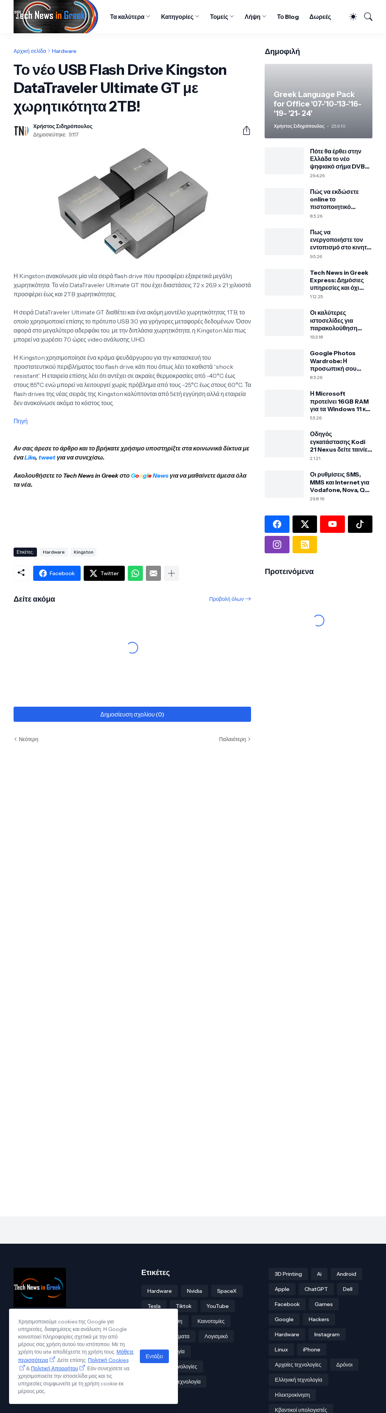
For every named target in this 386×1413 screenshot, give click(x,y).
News (160, 475)
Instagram (327, 1334)
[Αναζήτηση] (365, 16)
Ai (319, 1274)
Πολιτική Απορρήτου (54, 1368)
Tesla (154, 1306)
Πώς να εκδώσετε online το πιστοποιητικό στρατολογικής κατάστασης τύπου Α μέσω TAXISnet (339, 199)
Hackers (319, 1319)
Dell (347, 1289)
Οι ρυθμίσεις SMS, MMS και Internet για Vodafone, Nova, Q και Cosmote (339, 482)
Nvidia (194, 1291)
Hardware (64, 51)
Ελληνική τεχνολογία (298, 1379)
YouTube (218, 1306)
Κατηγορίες (177, 16)
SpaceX (227, 1291)
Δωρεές (320, 16)
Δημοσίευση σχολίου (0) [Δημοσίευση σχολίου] (132, 714)
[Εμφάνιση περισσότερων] (171, 573)
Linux (281, 1349)
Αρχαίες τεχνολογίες (298, 1364)
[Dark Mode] (350, 16)
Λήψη (252, 16)
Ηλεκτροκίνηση (292, 1394)
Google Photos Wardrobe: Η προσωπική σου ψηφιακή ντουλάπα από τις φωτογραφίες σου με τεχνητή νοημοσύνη (339, 360)
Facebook (287, 1304)
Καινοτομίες (211, 1321)
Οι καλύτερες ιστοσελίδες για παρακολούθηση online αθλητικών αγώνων (334, 320)
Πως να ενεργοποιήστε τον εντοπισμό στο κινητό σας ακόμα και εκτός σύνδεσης (340, 239)
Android (346, 1274)
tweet (46, 457)
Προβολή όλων (226, 599)
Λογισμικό (216, 1336)
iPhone (311, 1349)
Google (284, 1319)
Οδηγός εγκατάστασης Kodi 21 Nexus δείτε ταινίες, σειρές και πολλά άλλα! (341, 441)
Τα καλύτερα (127, 16)
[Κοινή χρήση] (243, 130)
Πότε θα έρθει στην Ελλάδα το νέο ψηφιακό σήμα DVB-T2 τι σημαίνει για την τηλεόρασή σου (340, 158)
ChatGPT (316, 1289)
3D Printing (288, 1274)
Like (30, 457)
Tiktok (183, 1306)
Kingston (83, 552)
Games (324, 1304)
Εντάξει (154, 1356)
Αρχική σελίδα (30, 51)
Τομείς (219, 16)
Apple (282, 1289)
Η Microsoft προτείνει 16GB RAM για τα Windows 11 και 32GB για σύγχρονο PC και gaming (340, 401)
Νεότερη (28, 739)
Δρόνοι (344, 1364)
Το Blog (288, 16)
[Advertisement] (151, 515)
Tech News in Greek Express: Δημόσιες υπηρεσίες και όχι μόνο (339, 280)
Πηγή (21, 421)
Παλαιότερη (232, 739)
